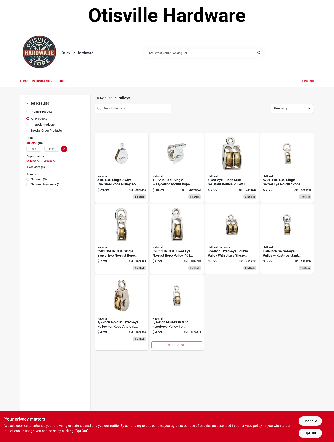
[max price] (51, 149)
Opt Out (310, 433)
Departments (41, 80)
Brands (61, 80)
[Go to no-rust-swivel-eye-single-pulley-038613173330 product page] (287, 168)
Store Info (307, 80)
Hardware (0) (36, 167)
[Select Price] (64, 149)
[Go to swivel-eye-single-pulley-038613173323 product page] (121, 239)
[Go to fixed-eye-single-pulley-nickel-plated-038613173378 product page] (177, 239)
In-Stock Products (43, 125)
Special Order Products (46, 130)
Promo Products (41, 112)
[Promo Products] (27, 111)
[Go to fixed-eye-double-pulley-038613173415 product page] (232, 168)
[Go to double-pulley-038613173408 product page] (232, 239)
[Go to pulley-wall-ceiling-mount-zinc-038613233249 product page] (177, 168)
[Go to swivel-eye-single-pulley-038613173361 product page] (177, 313)
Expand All (50, 160)
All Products (39, 119)
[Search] (259, 52)
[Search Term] (203, 53)
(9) (39, 179)
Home (24, 80)
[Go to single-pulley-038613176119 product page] (121, 313)
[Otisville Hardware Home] (39, 53)
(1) (46, 184)
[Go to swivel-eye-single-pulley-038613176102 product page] (287, 239)
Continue (310, 421)
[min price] (33, 149)
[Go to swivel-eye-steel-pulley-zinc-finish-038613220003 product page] (121, 168)
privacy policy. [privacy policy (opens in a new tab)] (252, 426)
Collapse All (33, 160)
